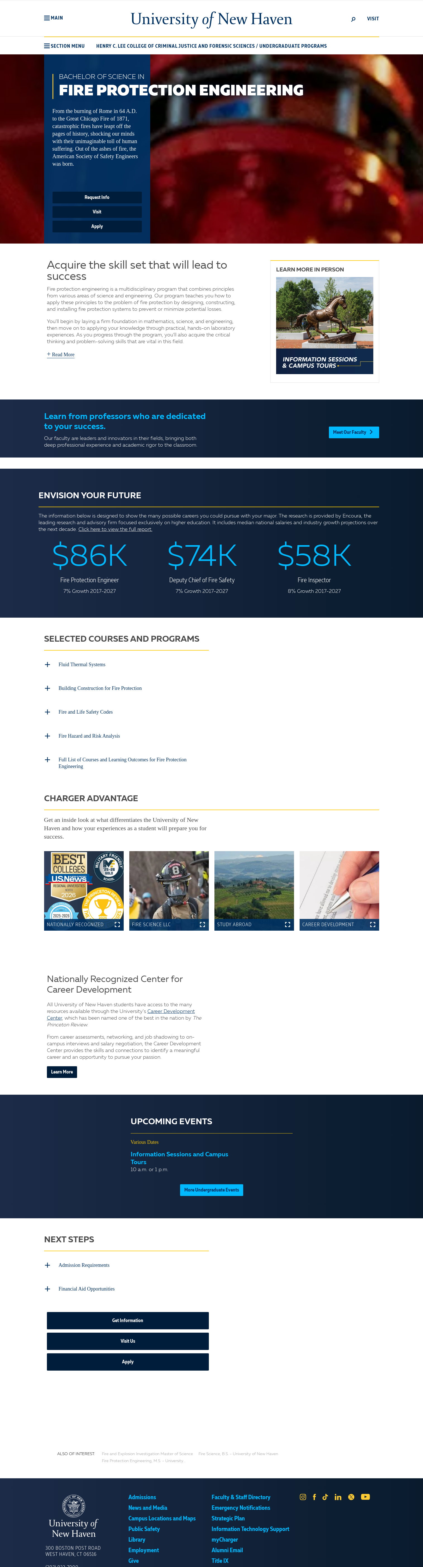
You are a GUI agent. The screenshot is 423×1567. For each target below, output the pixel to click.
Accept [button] (286, 1559)
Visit (97, 212)
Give (133, 1535)
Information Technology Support (250, 1504)
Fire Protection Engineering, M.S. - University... (144, 1435)
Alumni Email (227, 1525)
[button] (53, 18)
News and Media (147, 1482)
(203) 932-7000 (62, 1541)
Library (136, 1514)
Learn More (62, 1053)
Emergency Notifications (241, 1482)
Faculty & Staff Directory (241, 1472)
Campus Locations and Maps (162, 1493)
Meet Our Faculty (354, 428)
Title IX (220, 1535)
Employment (143, 1525)
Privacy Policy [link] (252, 1559)
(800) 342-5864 (62, 1549)
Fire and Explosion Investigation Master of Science (147, 1428)
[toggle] (353, 19)
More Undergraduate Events (211, 1171)
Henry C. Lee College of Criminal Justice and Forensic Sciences (175, 46)
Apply (97, 226)
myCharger (225, 1514)
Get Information (127, 1295)
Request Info (97, 197)
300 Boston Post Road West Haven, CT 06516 (73, 1525)
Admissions (142, 1472)
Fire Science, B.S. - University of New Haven (238, 1428)
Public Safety (144, 1504)
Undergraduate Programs (293, 46)
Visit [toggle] (373, 18)
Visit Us (128, 1315)
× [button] (418, 1554)
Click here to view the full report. (115, 529)
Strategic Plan (228, 1493)
